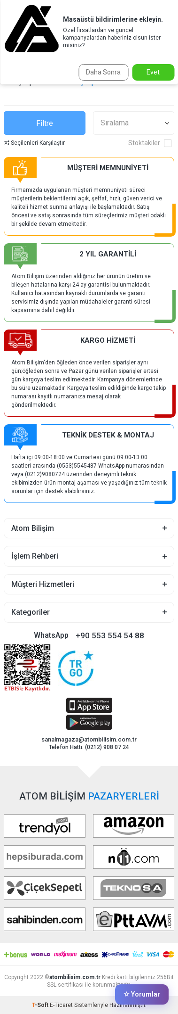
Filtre (44, 123)
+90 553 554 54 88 (110, 635)
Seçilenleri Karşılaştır (34, 143)
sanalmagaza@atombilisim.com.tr (89, 739)
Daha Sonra (103, 72)
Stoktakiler (149, 143)
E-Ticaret (61, 1005)
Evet (153, 72)
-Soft (41, 1005)
